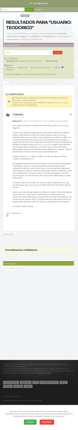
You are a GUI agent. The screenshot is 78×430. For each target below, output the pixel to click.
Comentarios (6, 84)
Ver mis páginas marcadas (13, 268)
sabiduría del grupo (61, 102)
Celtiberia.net (39, 3)
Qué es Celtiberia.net (11, 382)
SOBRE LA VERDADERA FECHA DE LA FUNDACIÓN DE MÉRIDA (45, 121)
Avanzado (38, 9)
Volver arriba (8, 234)
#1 (70, 114)
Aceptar (30, 422)
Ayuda (35, 382)
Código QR (25, 16)
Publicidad (18, 386)
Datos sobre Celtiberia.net (49, 382)
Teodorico (18, 114)
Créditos (63, 382)
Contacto (28, 386)
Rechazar (46, 422)
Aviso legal (7, 386)
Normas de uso (25, 382)
